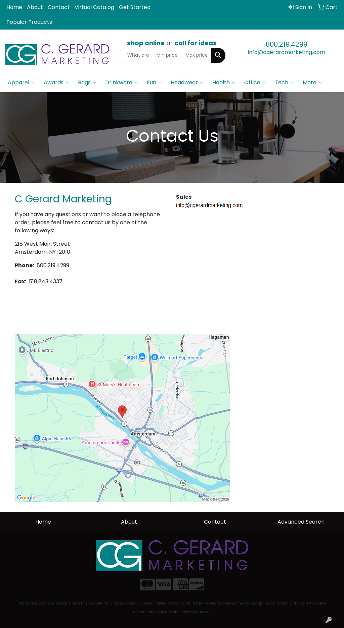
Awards (56, 83)
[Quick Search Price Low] (167, 55)
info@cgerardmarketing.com (286, 52)
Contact (59, 7)
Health (223, 83)
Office (255, 83)
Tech (284, 83)
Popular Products (29, 22)
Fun (154, 83)
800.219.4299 (286, 44)
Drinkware (121, 83)
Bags (87, 83)
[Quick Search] (136, 55)
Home (14, 7)
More (312, 83)
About (35, 7)
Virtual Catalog (94, 7)
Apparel (21, 83)
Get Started (134, 7)
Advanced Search (301, 522)
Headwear (187, 83)
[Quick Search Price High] (196, 55)
